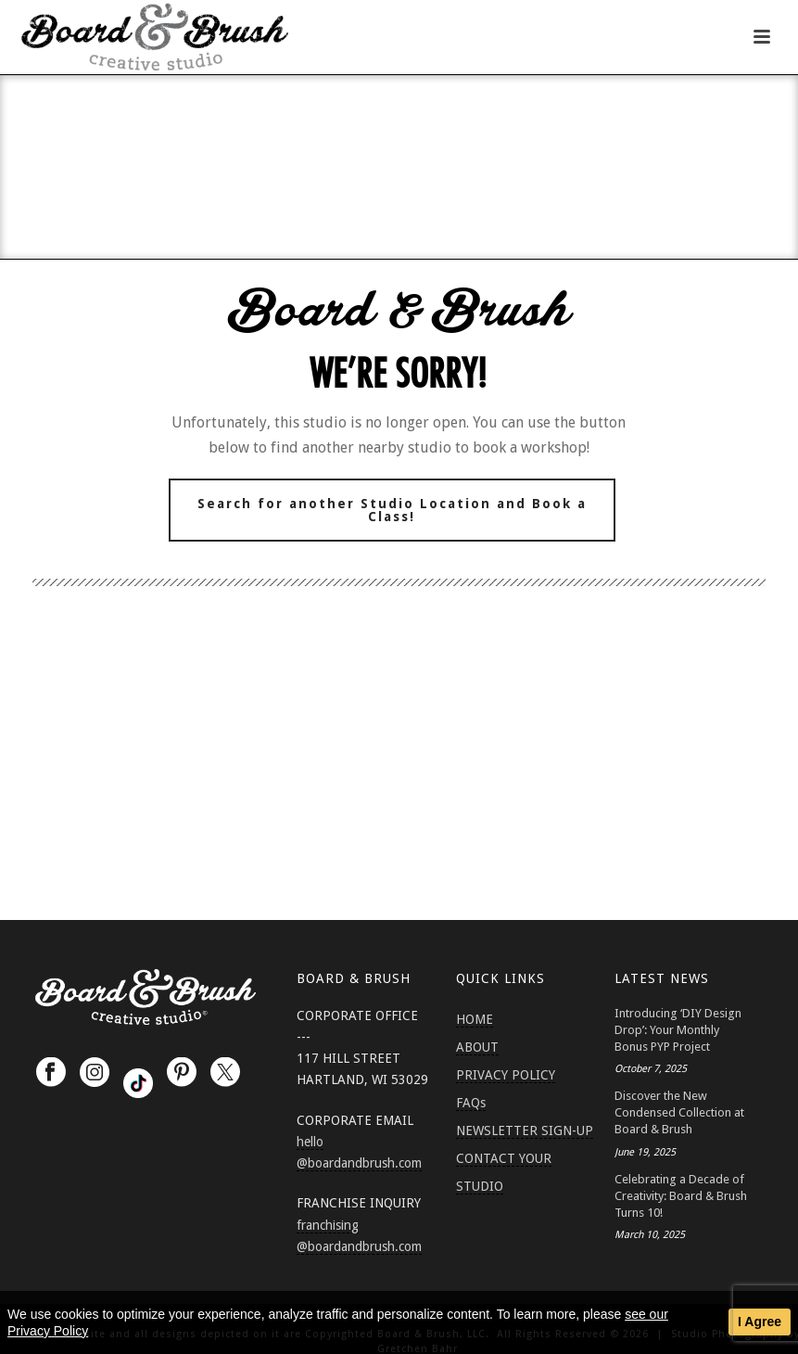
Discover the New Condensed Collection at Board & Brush (679, 1112)
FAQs (471, 1102)
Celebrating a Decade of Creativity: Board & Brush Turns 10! (680, 1196)
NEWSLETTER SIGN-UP (524, 1130)
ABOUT (477, 1047)
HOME (474, 1019)
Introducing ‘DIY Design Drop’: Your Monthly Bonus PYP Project (677, 1030)
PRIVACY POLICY (505, 1074)
